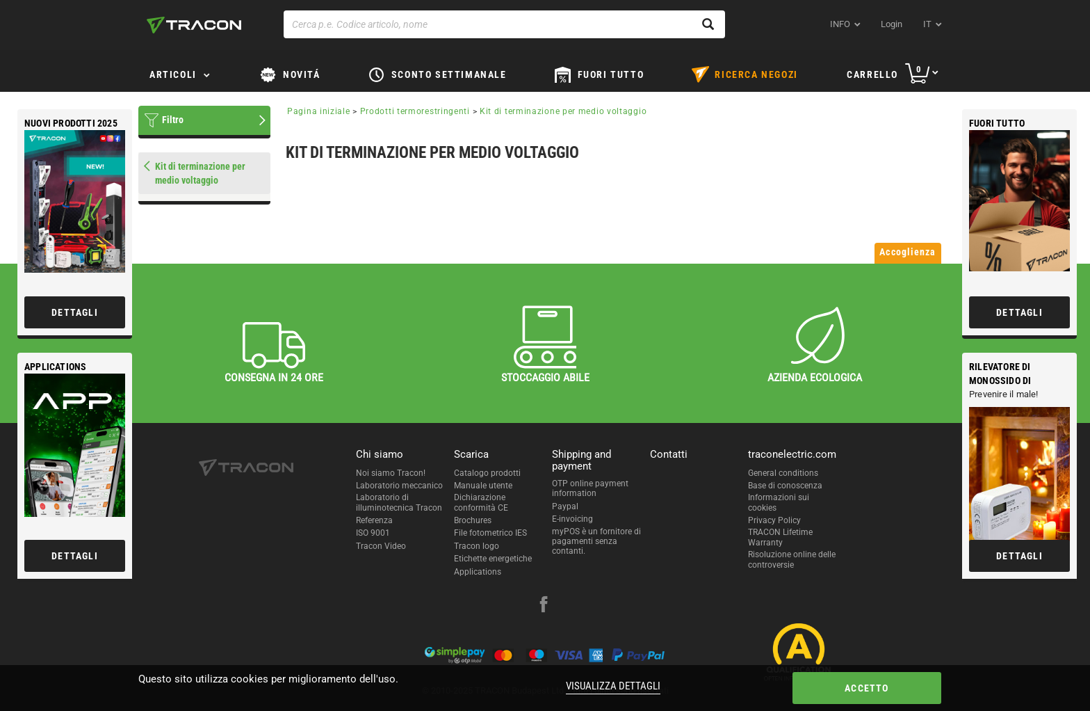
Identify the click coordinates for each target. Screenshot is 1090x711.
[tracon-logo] (194, 25)
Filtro (173, 119)
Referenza (374, 520)
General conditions (783, 473)
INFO (840, 24)
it (927, 24)
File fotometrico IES (490, 533)
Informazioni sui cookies (778, 502)
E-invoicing (572, 519)
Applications (477, 572)
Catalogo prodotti (487, 473)
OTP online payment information (590, 488)
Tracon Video (381, 546)
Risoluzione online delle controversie (792, 559)
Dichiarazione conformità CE (481, 502)
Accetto (866, 688)
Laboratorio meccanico (399, 485)
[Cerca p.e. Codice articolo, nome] (504, 24)
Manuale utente (483, 485)
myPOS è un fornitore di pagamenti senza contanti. (596, 542)
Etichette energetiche (493, 559)
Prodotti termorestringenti (415, 111)
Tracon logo (476, 546)
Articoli (173, 74)
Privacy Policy (774, 520)
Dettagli (1019, 312)
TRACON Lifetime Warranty (780, 537)
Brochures (472, 520)
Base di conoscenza (785, 485)
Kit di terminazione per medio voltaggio (563, 111)
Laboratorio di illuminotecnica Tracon (399, 502)
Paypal (565, 506)
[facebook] (543, 606)
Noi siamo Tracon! (390, 473)
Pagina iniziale (318, 111)
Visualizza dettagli (613, 686)
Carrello (872, 74)
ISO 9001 (373, 533)
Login (891, 24)
